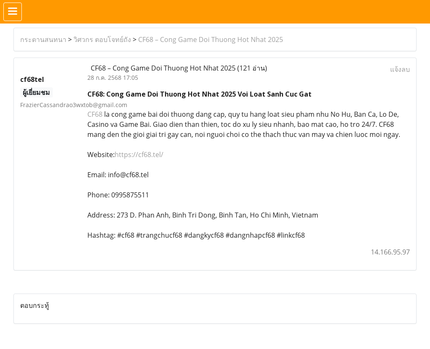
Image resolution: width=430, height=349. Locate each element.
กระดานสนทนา (43, 39)
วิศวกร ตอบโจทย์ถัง (102, 39)
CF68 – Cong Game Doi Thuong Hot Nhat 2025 (210, 39)
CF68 (94, 114)
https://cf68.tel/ (139, 154)
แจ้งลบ (400, 69)
